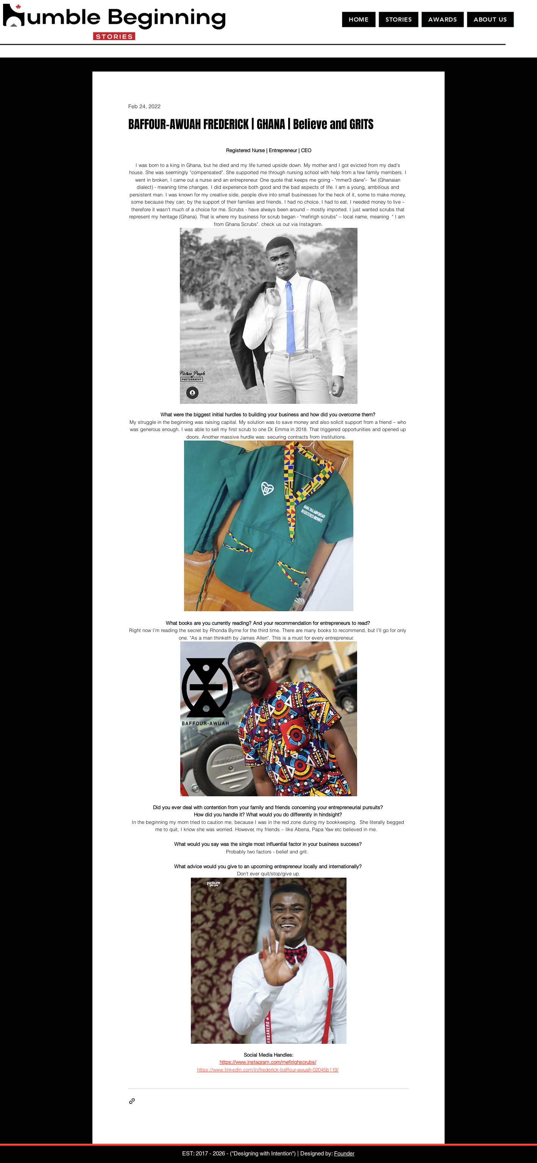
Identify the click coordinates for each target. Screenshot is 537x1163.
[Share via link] (132, 1101)
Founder (344, 1153)
